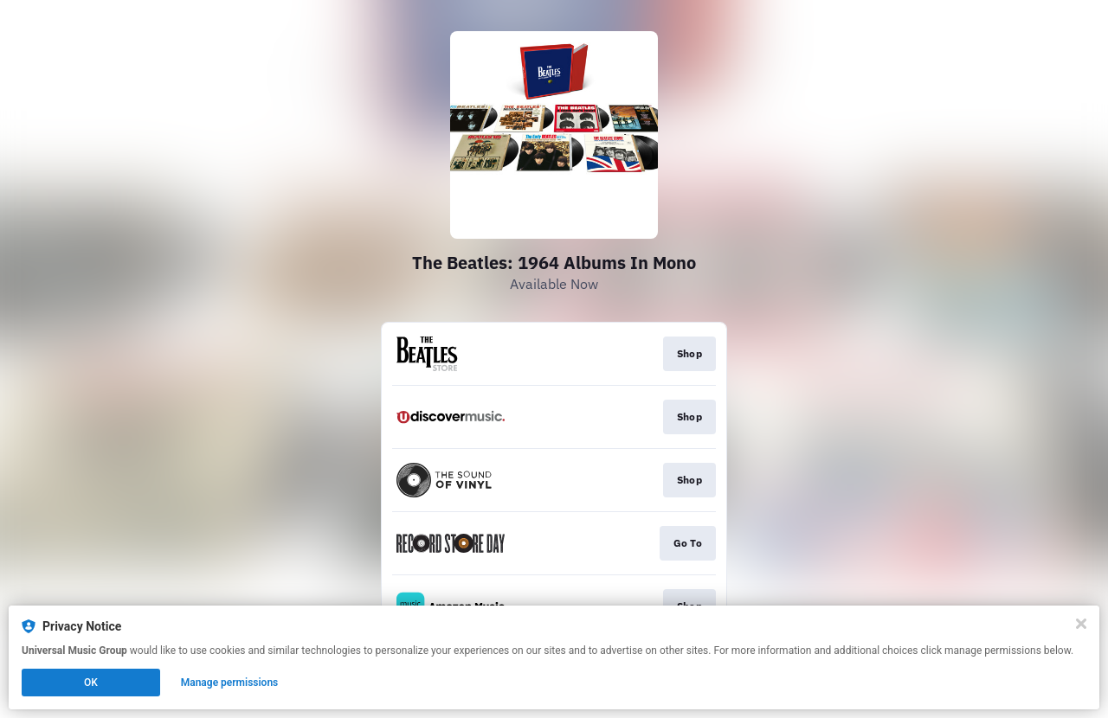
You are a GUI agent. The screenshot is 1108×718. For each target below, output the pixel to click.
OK (91, 682)
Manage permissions (230, 682)
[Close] (1081, 624)
